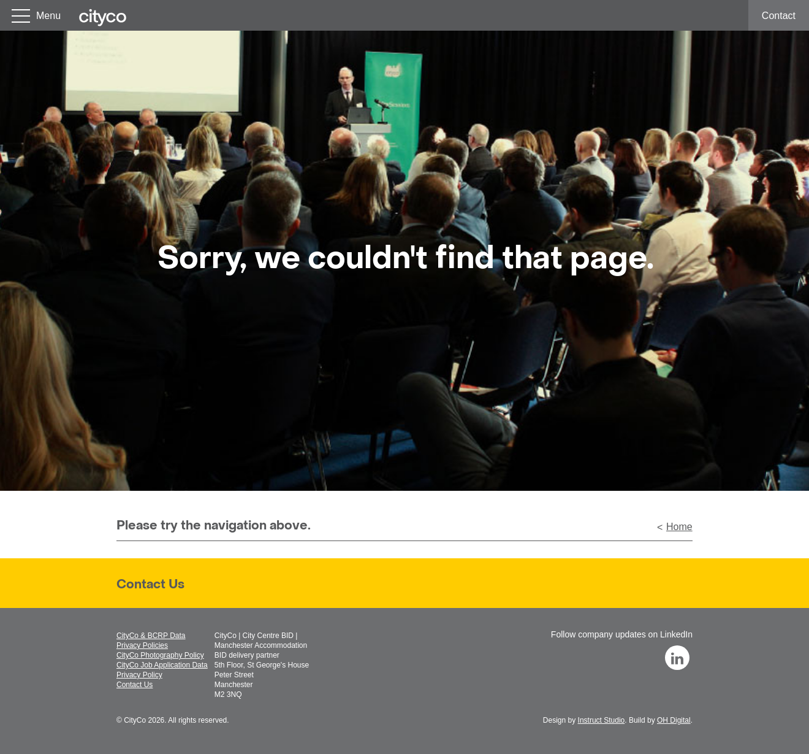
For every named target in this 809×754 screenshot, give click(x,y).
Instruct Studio (601, 720)
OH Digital (674, 720)
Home (679, 526)
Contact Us (150, 585)
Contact (779, 15)
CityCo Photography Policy (160, 655)
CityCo (135, 720)
